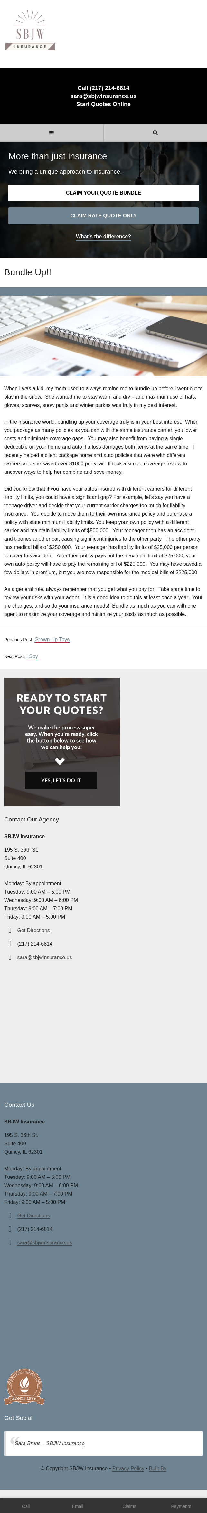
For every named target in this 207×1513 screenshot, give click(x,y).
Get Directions (33, 930)
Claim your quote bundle (103, 193)
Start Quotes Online (103, 104)
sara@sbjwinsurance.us (104, 96)
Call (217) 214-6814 (103, 88)
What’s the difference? (103, 236)
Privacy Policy (128, 1468)
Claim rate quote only (103, 215)
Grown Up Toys (52, 639)
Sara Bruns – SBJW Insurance (50, 1443)
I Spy (32, 656)
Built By (157, 1468)
